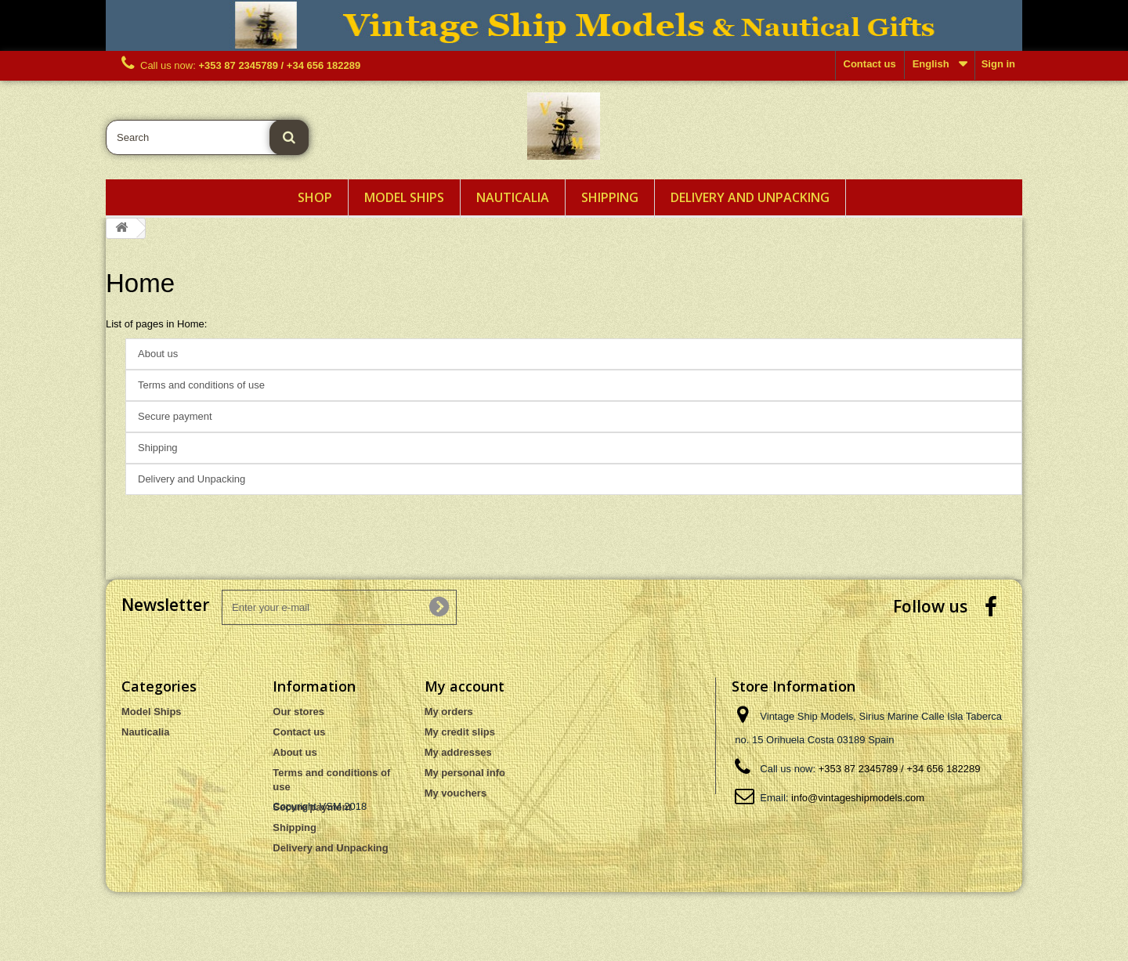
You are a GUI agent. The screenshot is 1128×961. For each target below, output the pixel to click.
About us (158, 353)
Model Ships (404, 197)
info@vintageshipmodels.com (857, 798)
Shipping (609, 197)
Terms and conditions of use (201, 385)
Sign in (998, 64)
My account (464, 686)
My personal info (465, 773)
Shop (315, 197)
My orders (449, 711)
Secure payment (175, 416)
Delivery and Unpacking (750, 197)
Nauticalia (512, 197)
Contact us (870, 64)
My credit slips (460, 732)
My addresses (458, 752)
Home (140, 283)
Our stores (298, 711)
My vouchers (455, 793)
